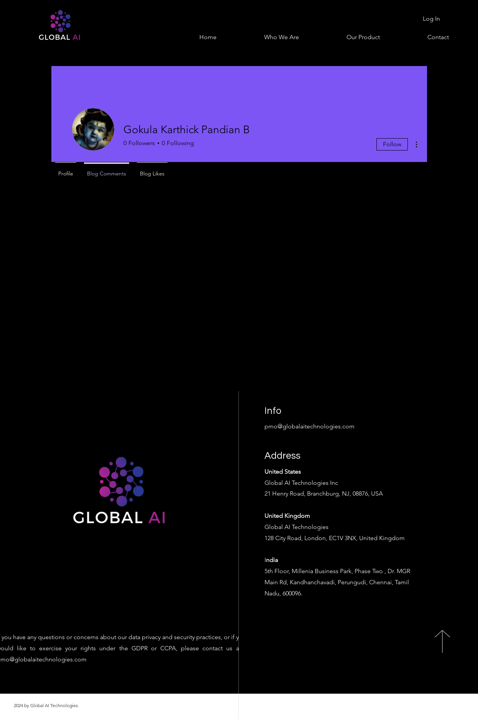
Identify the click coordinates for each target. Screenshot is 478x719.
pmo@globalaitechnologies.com (309, 426)
